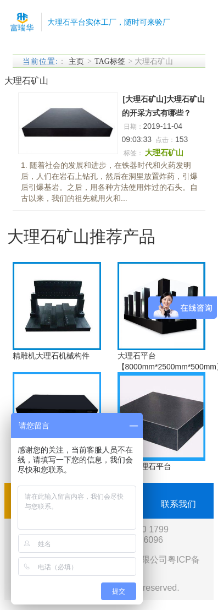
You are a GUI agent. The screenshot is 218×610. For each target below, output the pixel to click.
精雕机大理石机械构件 (51, 355)
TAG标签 (109, 61)
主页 (76, 61)
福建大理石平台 (144, 466)
